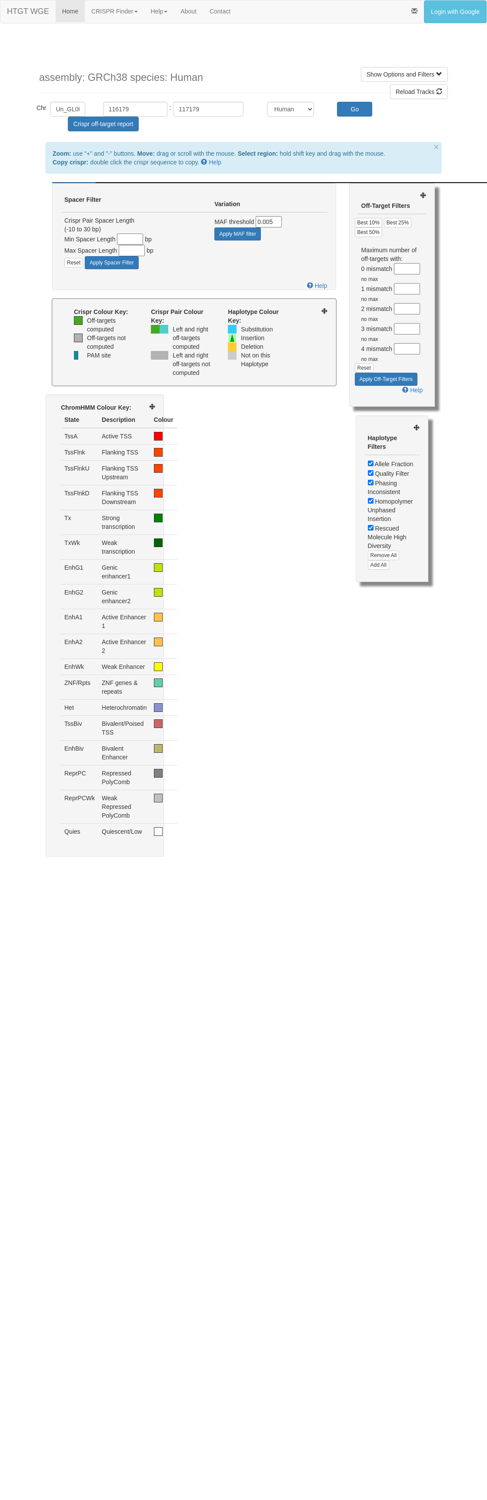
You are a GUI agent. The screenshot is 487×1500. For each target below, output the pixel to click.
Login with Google (455, 11)
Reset (73, 263)
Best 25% (398, 223)
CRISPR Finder (114, 11)
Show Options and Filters (404, 74)
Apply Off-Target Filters (386, 379)
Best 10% (368, 223)
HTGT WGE (28, 11)
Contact (220, 11)
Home (70, 11)
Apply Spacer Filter (111, 263)
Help (159, 11)
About (188, 11)
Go (355, 109)
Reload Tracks (419, 91)
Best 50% (368, 232)
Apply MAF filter (237, 234)
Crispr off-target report (103, 123)
